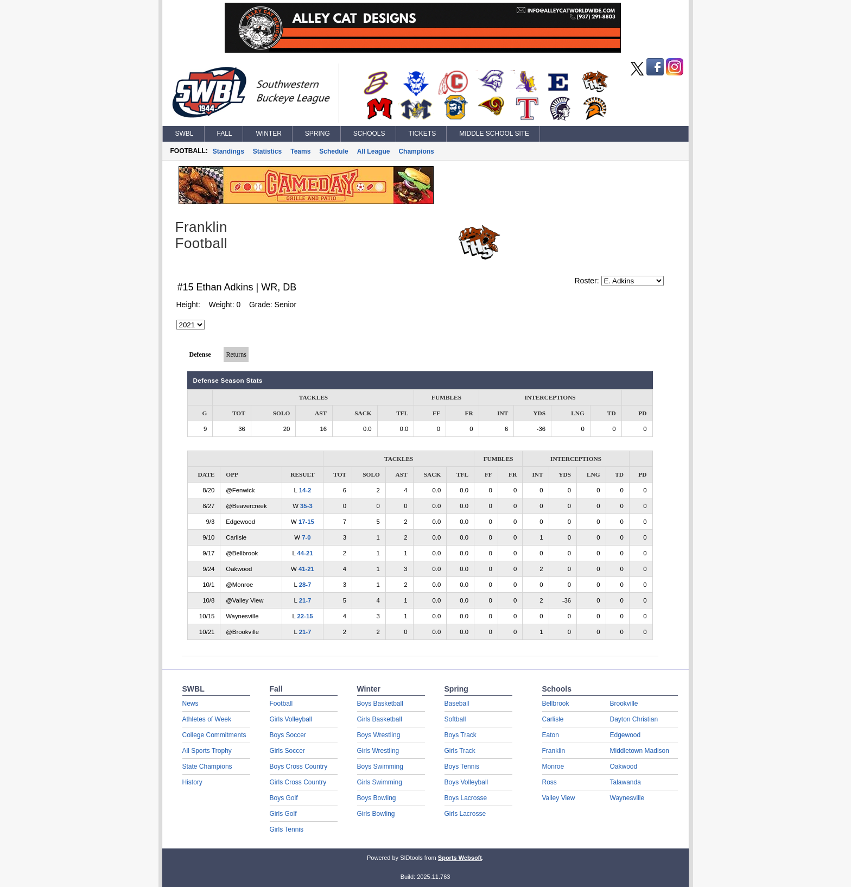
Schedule (333, 151)
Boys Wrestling (379, 735)
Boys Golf (284, 798)
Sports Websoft (460, 857)
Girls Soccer (287, 751)
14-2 (305, 490)
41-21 (306, 569)
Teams (300, 151)
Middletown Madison (639, 751)
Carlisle (553, 719)
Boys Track (460, 735)
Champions (416, 151)
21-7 (305, 600)
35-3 (306, 506)
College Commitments (214, 735)
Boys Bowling (376, 798)
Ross (549, 782)
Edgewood (625, 735)
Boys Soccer (288, 735)
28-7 (305, 584)
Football (281, 703)
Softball (455, 719)
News (190, 703)
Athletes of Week (207, 719)
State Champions (207, 766)
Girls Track (459, 751)
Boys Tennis (461, 766)
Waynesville (627, 798)
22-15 (305, 616)
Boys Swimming (380, 766)
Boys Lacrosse (465, 798)
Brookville (624, 703)
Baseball (456, 703)
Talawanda (625, 782)
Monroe (553, 766)
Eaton (550, 735)
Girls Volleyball (291, 719)
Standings (228, 151)
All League (373, 151)
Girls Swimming (379, 782)
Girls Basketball (379, 719)
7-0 (306, 537)
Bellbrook (555, 703)
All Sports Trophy (207, 751)
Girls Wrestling (378, 751)
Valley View (558, 798)
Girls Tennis (286, 829)
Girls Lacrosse (465, 814)
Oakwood (624, 766)
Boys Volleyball (466, 782)
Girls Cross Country (298, 782)
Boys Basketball (380, 703)
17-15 (306, 521)
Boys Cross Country (299, 766)
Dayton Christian (634, 719)
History (192, 782)
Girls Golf (283, 814)
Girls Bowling (376, 814)
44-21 (305, 553)
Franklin (554, 751)
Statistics (267, 151)
